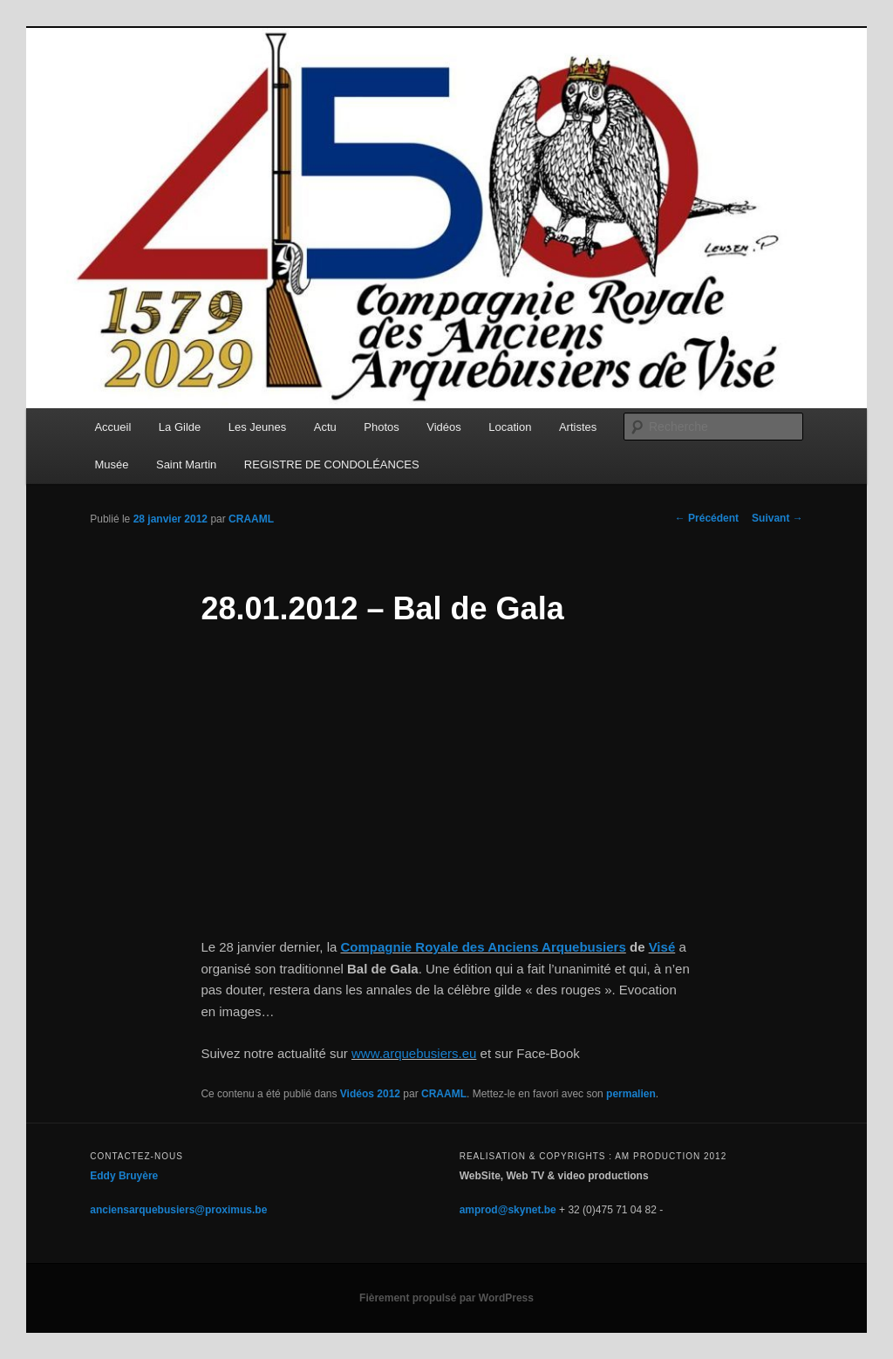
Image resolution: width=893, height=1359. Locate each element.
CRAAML (251, 519)
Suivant (777, 518)
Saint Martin (186, 464)
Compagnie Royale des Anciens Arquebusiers (482, 946)
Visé (662, 946)
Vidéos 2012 (370, 1094)
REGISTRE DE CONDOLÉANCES (331, 464)
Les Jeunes (257, 427)
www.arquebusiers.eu (413, 1053)
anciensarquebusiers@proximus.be (178, 1210)
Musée (111, 464)
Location (509, 427)
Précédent (707, 518)
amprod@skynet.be (508, 1210)
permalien (631, 1094)
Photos (381, 427)
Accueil (112, 427)
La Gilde (180, 427)
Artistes (577, 427)
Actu (325, 427)
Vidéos (443, 427)
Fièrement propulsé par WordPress (446, 1298)
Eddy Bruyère (124, 1176)
